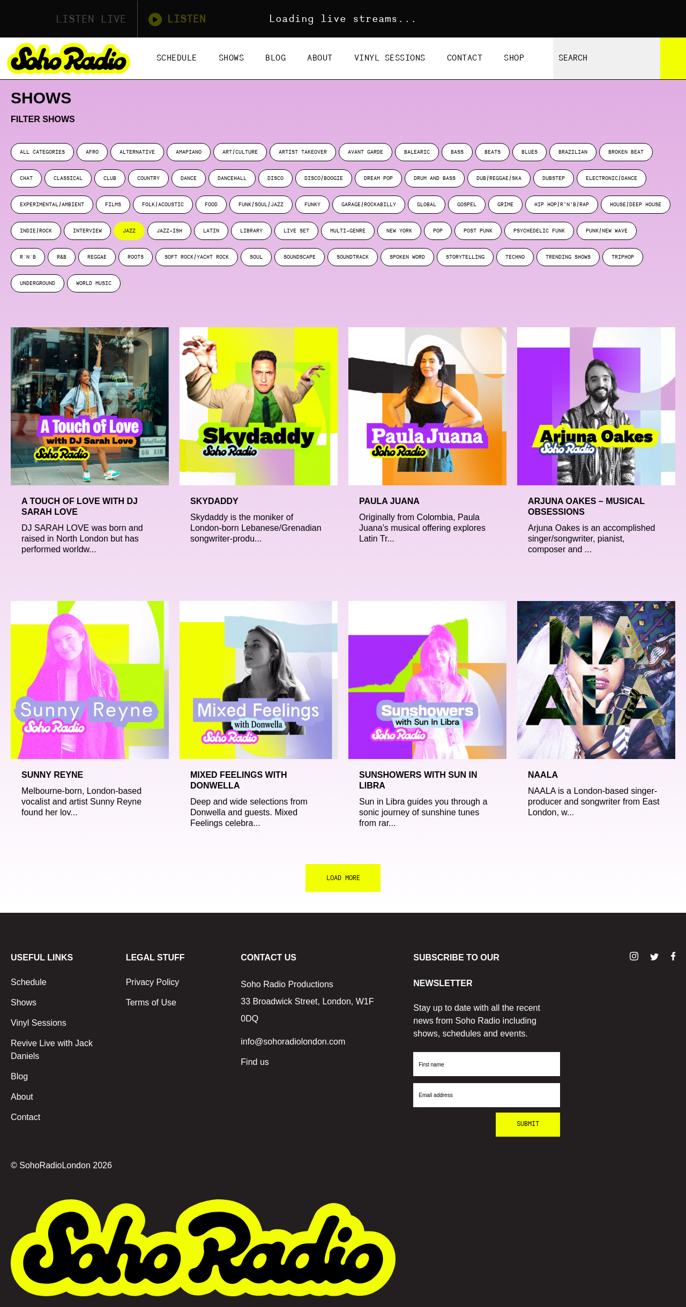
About (320, 58)
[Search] (673, 58)
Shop (514, 58)
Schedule (176, 58)
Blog (275, 58)
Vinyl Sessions (390, 58)
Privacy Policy (153, 982)
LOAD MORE (343, 878)
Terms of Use (151, 1002)
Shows (231, 58)
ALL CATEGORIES (42, 152)
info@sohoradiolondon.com (293, 1041)
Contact (465, 58)
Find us (255, 1061)
